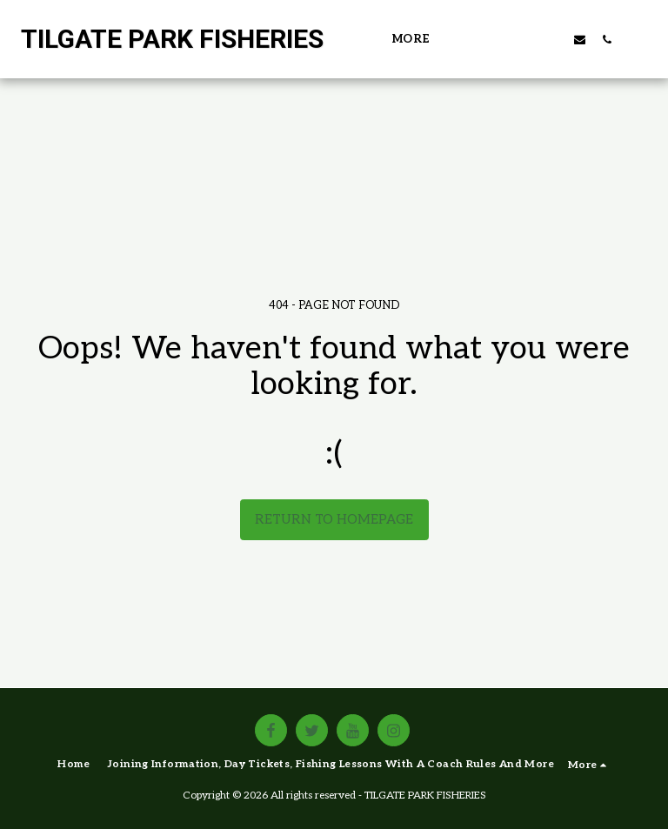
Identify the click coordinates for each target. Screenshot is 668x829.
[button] (498, 39)
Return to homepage (334, 519)
